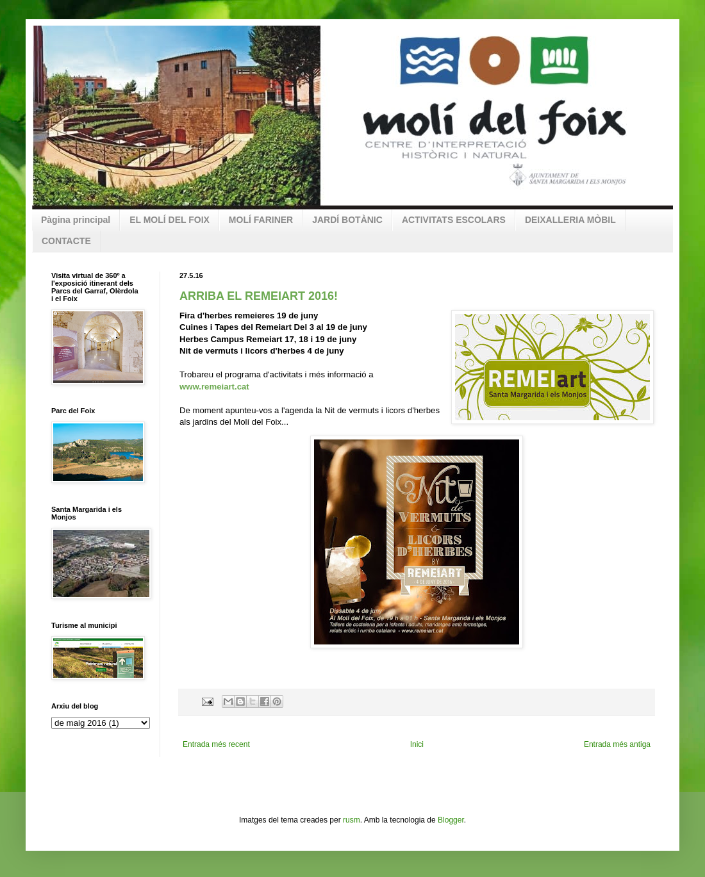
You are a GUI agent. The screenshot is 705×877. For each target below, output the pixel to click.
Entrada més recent (216, 744)
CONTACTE (66, 241)
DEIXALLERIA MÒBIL (570, 220)
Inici (417, 744)
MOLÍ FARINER (261, 220)
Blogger (451, 820)
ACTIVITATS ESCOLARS (454, 220)
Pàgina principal (75, 220)
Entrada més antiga (617, 744)
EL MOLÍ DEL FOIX (169, 220)
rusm (351, 820)
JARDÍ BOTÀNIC (347, 220)
